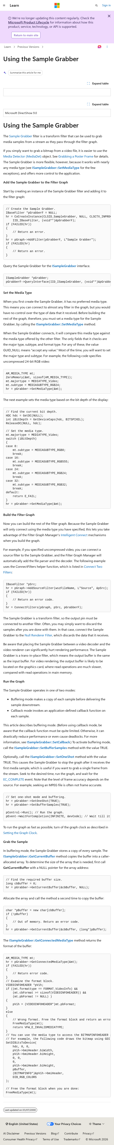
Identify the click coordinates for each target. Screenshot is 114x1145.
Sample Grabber (20, 136)
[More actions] (107, 47)
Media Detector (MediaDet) (22, 156)
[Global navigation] (4, 5)
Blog (53, 1133)
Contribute (71, 1133)
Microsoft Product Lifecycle (28, 22)
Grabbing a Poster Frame (75, 156)
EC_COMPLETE (13, 779)
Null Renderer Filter (38, 635)
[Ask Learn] (100, 47)
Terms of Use (51, 1139)
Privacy (87, 1133)
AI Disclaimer (11, 1133)
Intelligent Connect (74, 535)
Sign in (106, 5)
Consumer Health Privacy (19, 1139)
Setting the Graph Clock (20, 833)
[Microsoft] (57, 5)
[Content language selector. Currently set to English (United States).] (21, 1124)
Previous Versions (28, 47)
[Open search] (96, 5)
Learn (7, 47)
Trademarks (71, 1139)
